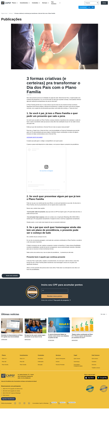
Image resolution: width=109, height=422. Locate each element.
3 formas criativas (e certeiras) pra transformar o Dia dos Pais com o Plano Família (34, 13)
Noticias (11, 13)
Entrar (104, 2)
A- (89, 7)
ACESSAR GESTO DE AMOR (34, 137)
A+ (93, 7)
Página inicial (4, 13)
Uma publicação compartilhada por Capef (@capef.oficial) (46, 189)
